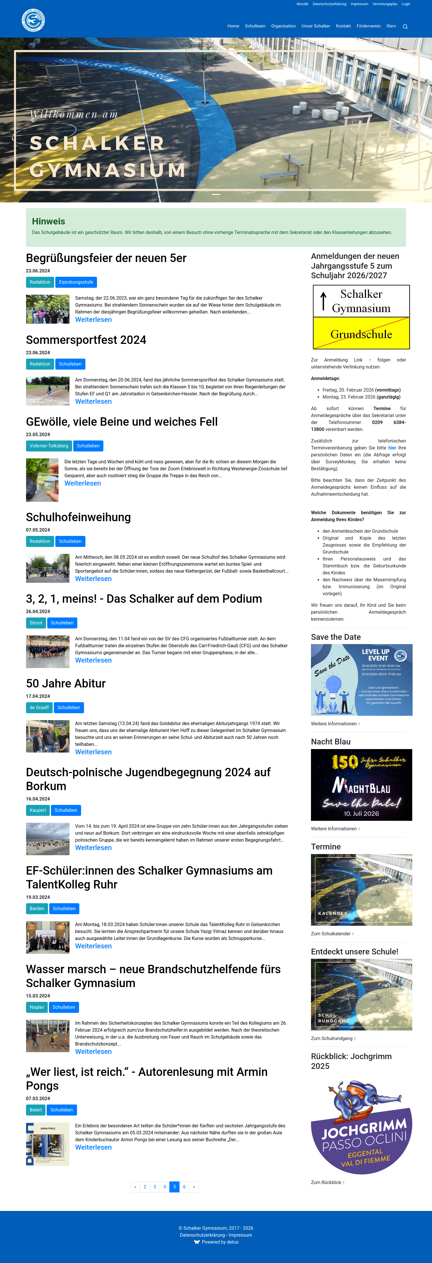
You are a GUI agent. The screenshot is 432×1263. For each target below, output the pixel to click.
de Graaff (39, 707)
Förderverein (369, 26)
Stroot (36, 623)
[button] (32, 120)
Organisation (283, 26)
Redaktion (40, 282)
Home (233, 26)
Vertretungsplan (385, 4)
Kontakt (343, 26)
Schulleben (70, 364)
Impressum (359, 4)
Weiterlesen (93, 320)
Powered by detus (216, 1242)
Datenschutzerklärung (330, 4)
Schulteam (255, 26)
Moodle (302, 4)
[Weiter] (194, 1186)
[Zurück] (135, 1186)
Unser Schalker (316, 26)
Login (406, 4)
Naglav (37, 1007)
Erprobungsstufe (76, 282)
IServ (391, 26)
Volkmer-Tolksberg (49, 446)
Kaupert (38, 810)
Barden (37, 908)
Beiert (36, 1110)
